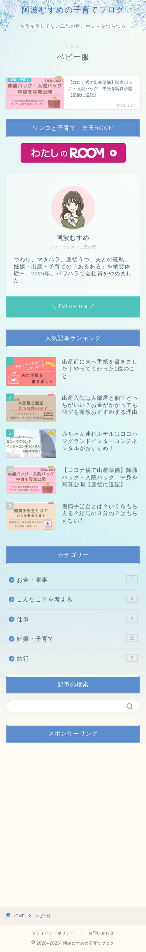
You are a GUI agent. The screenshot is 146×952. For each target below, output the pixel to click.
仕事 (77, 618)
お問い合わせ (101, 933)
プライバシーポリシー (53, 933)
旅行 (77, 658)
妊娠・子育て (77, 638)
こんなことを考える (77, 599)
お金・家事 (77, 579)
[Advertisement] (73, 822)
